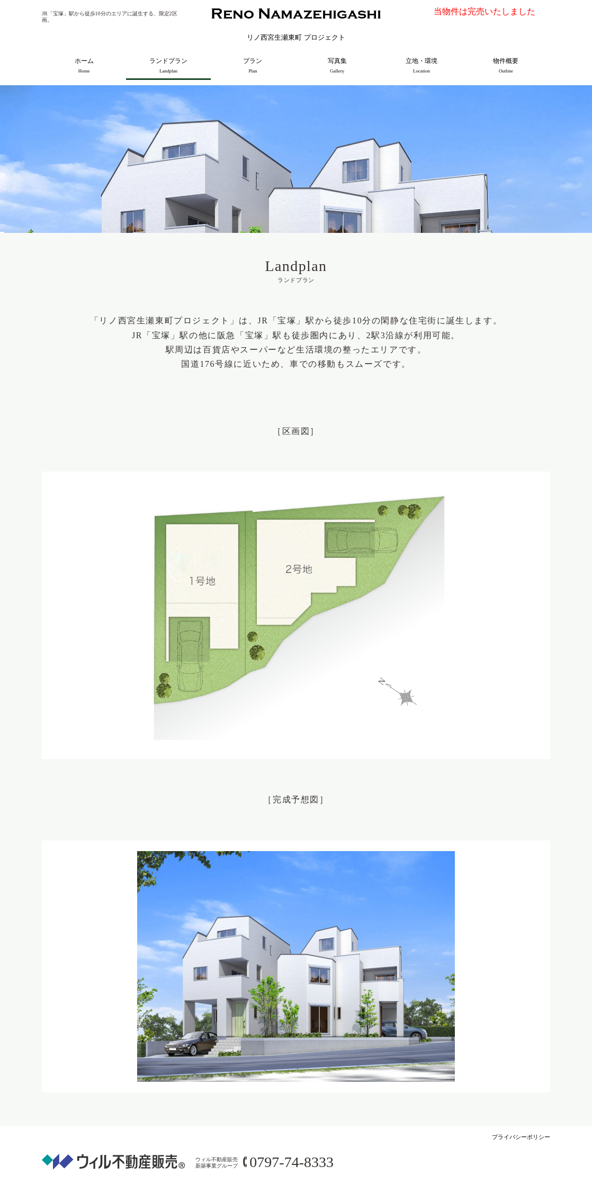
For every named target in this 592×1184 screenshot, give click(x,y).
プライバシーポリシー (521, 1137)
